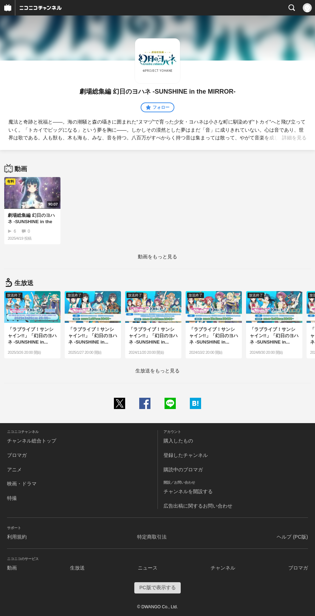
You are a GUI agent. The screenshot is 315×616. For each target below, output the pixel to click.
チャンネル (223, 568)
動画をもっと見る (157, 256)
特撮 (12, 498)
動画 (12, 568)
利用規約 (17, 537)
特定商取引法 (152, 537)
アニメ (14, 469)
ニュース (148, 568)
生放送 (77, 568)
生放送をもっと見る (157, 370)
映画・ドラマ (22, 483)
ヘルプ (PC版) (292, 537)
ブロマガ (17, 455)
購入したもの (178, 441)
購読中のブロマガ (183, 469)
